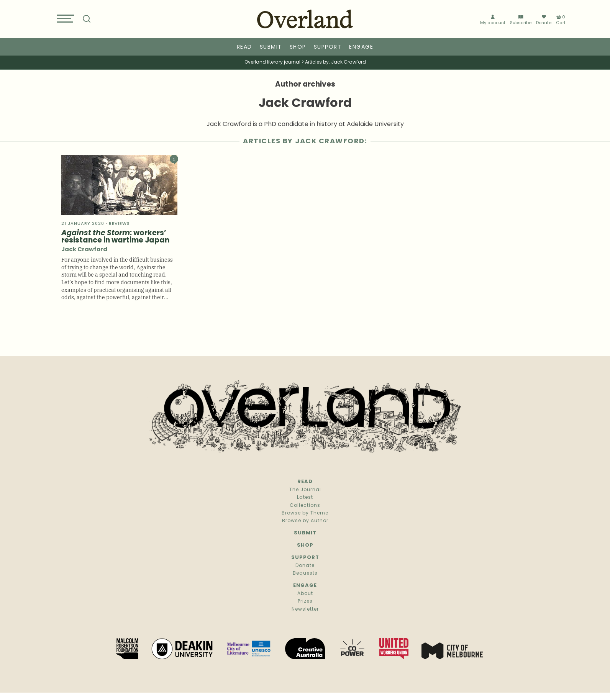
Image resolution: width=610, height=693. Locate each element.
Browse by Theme (305, 513)
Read (244, 47)
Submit (271, 47)
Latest (305, 497)
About (305, 593)
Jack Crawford (84, 250)
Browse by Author (305, 521)
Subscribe (520, 20)
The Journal (305, 490)
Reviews (119, 224)
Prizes (305, 601)
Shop (298, 47)
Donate (543, 20)
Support (328, 47)
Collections (305, 505)
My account (492, 20)
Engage (361, 47)
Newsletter (305, 609)
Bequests (305, 573)
